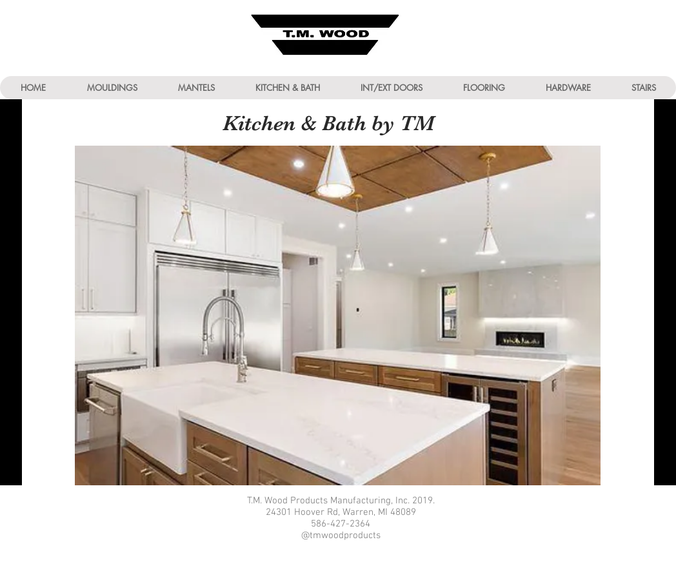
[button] (111, 87)
